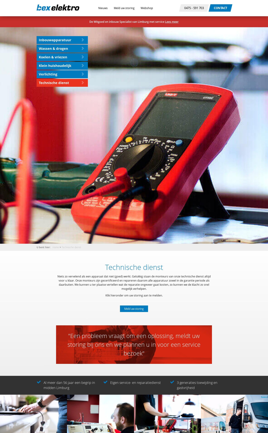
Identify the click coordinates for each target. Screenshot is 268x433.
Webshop (147, 8)
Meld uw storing (124, 8)
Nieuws (103, 8)
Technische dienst (54, 82)
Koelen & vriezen (53, 57)
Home (55, 247)
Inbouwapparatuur (55, 40)
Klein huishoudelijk (55, 65)
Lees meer (172, 22)
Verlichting (48, 74)
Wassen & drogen (53, 48)
